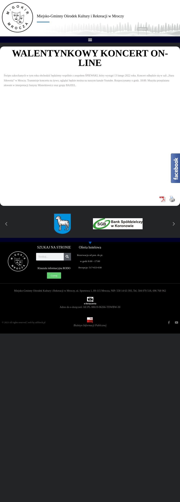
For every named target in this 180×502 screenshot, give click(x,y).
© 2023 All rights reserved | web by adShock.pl (23, 322)
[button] (90, 39)
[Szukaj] (67, 257)
